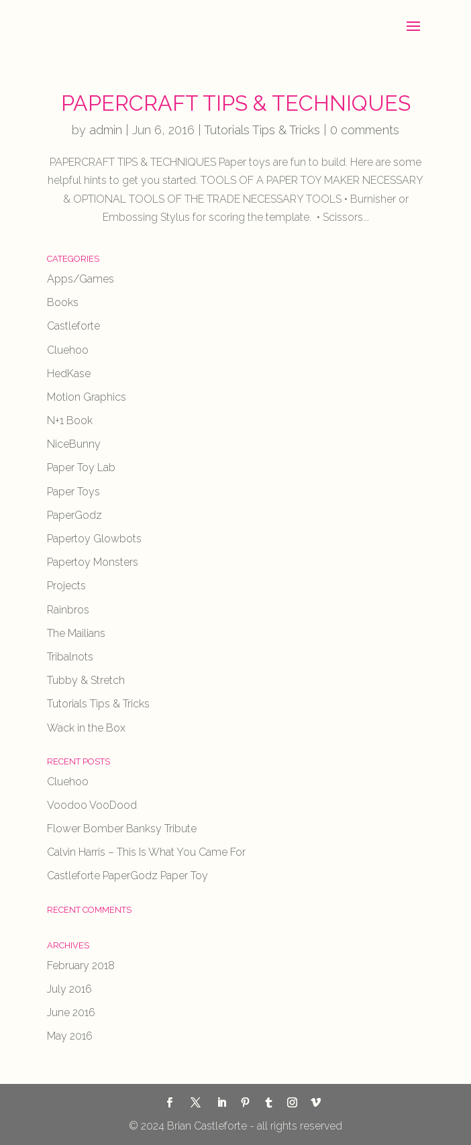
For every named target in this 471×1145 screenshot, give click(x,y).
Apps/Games (80, 278)
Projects (66, 585)
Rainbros (68, 609)
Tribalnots (70, 656)
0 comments (364, 130)
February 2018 (81, 965)
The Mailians (76, 633)
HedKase (69, 373)
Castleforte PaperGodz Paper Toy (127, 875)
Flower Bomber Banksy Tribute (122, 828)
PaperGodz (74, 515)
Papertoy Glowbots (94, 538)
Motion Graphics (86, 397)
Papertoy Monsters (92, 562)
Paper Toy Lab (81, 467)
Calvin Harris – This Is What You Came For (146, 852)
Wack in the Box (86, 727)
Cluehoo (68, 350)
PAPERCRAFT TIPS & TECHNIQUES (236, 103)
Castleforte (73, 325)
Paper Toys (73, 491)
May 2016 (70, 1036)
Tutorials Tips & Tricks (262, 130)
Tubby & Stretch (86, 680)
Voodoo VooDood (92, 805)
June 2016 (71, 1012)
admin (105, 130)
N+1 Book (70, 420)
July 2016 (69, 989)
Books (62, 302)
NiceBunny (74, 444)
